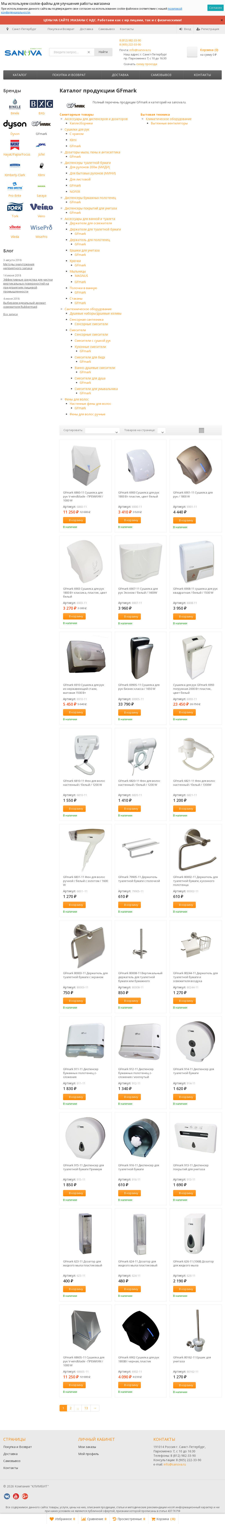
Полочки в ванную (83, 288)
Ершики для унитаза (85, 250)
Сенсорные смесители (91, 324)
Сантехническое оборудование (88, 309)
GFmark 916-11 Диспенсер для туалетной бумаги (138, 1167)
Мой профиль (88, 1454)
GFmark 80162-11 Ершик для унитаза (192, 1359)
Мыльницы (78, 271)
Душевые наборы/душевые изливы (96, 313)
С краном (76, 134)
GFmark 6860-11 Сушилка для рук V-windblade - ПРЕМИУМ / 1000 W (83, 496)
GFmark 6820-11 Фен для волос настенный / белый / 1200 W (139, 783)
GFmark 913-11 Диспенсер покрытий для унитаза (191, 1167)
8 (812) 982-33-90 (130, 40)
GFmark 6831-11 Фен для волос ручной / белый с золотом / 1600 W (85, 881)
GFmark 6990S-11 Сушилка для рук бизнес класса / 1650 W (139, 687)
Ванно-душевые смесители (95, 368)
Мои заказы (87, 1447)
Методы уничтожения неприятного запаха (18, 266)
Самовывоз (106, 29)
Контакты (127, 29)
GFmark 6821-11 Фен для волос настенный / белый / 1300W (194, 783)
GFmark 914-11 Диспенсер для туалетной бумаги (193, 1071)
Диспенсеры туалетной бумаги (88, 163)
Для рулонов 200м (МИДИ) (90, 167)
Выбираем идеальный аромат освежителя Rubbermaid (24, 305)
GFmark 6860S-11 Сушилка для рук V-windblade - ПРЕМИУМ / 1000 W (83, 1361)
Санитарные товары (77, 114)
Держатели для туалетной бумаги (95, 229)
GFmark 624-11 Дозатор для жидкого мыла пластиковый (137, 1263)
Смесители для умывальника (96, 389)
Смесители (78, 330)
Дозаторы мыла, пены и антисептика (92, 152)
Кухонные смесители (90, 347)
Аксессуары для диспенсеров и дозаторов (96, 119)
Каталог (20, 75)
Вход (185, 29)
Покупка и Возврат (61, 29)
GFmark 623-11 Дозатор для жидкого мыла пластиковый (82, 1263)
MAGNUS (81, 276)
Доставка (86, 29)
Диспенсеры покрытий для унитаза (91, 208)
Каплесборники (81, 123)
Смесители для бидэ (90, 357)
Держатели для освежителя (91, 223)
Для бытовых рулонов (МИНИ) (93, 173)
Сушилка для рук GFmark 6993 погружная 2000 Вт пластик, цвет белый (193, 689)
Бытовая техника (155, 114)
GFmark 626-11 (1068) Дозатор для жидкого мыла (193, 1263)
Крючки (75, 261)
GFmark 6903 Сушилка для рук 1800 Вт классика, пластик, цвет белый (85, 592)
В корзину (73, 520)
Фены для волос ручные (87, 414)
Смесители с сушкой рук (93, 340)
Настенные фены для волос (90, 404)
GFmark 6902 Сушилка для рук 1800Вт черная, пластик (138, 1359)
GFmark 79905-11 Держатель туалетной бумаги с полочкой (139, 879)
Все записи (10, 314)
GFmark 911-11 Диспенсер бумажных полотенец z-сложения (80, 1073)
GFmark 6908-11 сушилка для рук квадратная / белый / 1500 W (195, 591)
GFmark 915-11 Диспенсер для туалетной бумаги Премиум (83, 1167)
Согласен (215, 8)
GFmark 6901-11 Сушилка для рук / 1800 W (193, 494)
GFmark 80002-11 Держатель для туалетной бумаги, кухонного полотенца (195, 881)
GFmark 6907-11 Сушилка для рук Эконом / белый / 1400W (138, 591)
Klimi (73, 140)
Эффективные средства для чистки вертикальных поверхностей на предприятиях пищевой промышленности (28, 285)
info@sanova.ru (140, 50)
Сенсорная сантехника (86, 319)
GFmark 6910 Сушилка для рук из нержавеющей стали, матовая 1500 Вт (83, 689)
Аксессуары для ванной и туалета (90, 219)
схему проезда (146, 64)
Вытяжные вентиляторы (169, 123)
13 (86, 1408)
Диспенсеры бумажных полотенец (90, 198)
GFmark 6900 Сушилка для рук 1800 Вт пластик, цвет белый (138, 494)
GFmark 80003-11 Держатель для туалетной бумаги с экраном (85, 975)
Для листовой (80, 179)
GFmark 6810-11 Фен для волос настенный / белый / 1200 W (84, 783)
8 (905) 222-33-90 (130, 44)
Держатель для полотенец (90, 240)
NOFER (75, 191)
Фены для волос (77, 399)
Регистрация (207, 29)
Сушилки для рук (77, 129)
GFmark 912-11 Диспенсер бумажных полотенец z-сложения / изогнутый (136, 1073)
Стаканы (76, 298)
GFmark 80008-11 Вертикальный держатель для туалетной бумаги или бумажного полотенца (140, 977)
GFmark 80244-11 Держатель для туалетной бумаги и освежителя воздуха (195, 977)
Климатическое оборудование (169, 119)
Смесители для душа (90, 378)
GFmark (75, 146)
